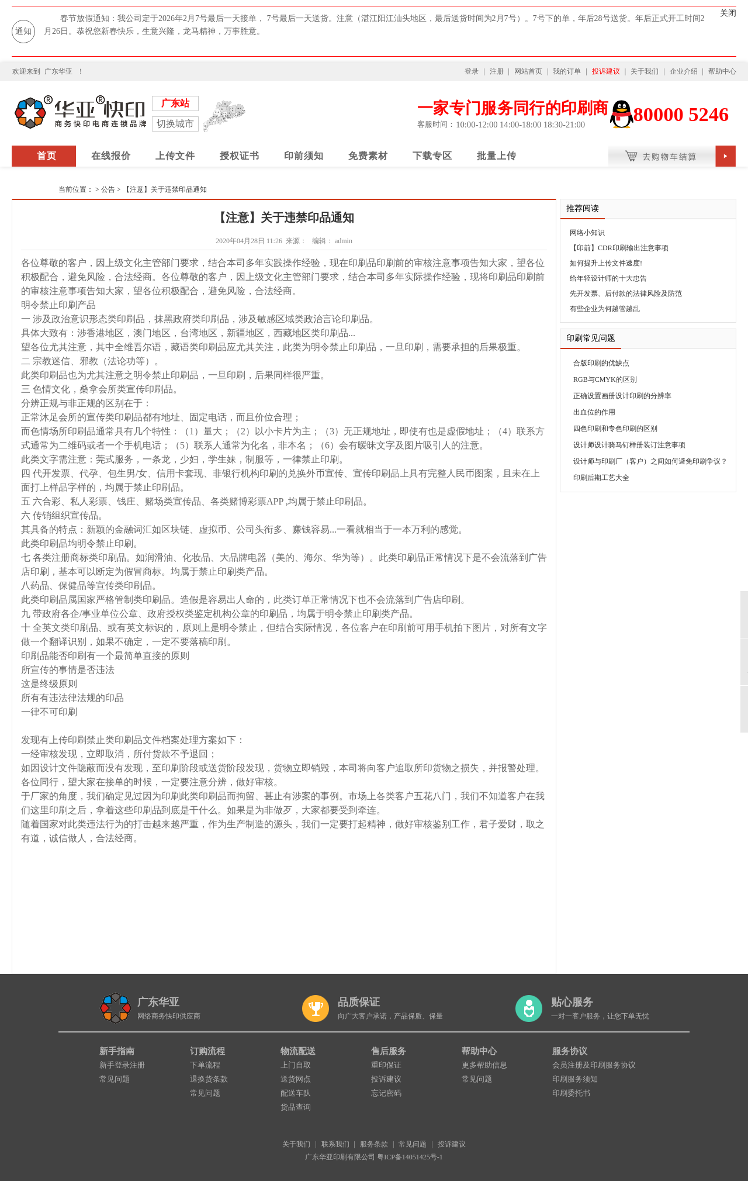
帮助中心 (722, 71)
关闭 (728, 13)
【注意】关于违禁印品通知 (165, 189)
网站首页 (528, 71)
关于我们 (645, 71)
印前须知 (304, 156)
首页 (47, 156)
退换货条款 (209, 1079)
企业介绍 (684, 71)
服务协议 (569, 1051)
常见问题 (114, 1079)
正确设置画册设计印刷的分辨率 (622, 396)
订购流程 (207, 1051)
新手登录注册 (122, 1065)
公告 (108, 189)
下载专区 (432, 156)
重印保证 (386, 1065)
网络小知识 (587, 233)
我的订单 (567, 71)
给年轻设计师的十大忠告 (608, 278)
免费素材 (368, 156)
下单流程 (205, 1065)
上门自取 (295, 1065)
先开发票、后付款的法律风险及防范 (626, 293)
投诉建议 (606, 71)
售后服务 (388, 1051)
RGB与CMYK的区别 (605, 379)
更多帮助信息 (484, 1065)
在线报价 (111, 156)
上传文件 (175, 156)
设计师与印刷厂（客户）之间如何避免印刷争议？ (650, 461)
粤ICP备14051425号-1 (410, 1157)
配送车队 (295, 1093)
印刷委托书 (571, 1093)
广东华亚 (58, 71)
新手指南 (116, 1051)
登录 (472, 71)
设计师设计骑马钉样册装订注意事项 (629, 445)
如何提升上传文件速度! (606, 263)
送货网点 (295, 1079)
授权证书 (239, 156)
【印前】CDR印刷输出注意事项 (619, 248)
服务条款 (374, 1144)
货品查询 (295, 1107)
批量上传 (497, 156)
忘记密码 (386, 1093)
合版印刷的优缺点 (601, 363)
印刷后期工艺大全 (601, 478)
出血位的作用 (594, 412)
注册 (497, 71)
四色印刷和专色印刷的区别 (615, 428)
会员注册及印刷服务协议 (594, 1065)
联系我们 (335, 1144)
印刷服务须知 (575, 1079)
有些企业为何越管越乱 (605, 309)
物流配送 (298, 1051)
